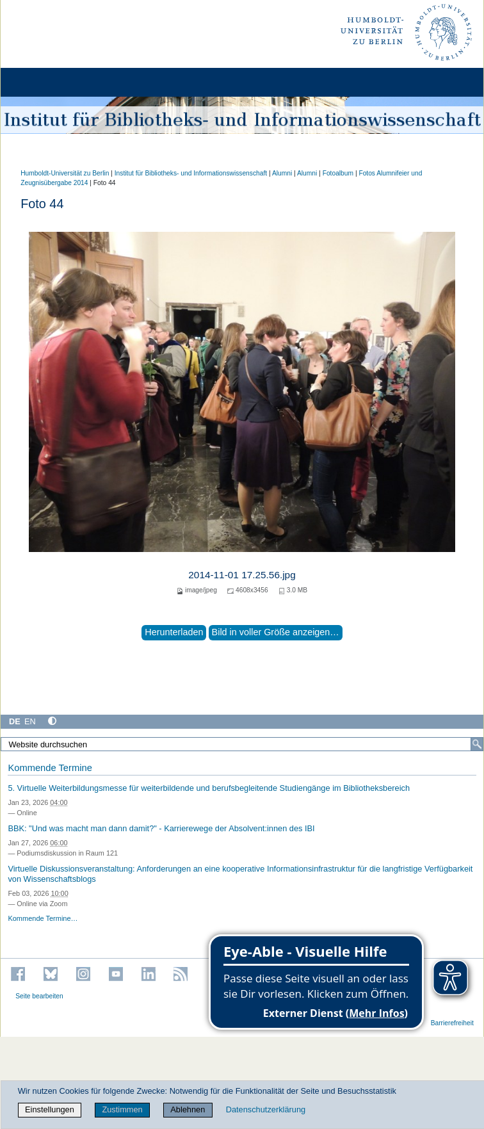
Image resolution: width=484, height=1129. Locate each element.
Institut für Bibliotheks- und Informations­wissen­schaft (191, 173)
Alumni (282, 173)
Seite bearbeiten (39, 996)
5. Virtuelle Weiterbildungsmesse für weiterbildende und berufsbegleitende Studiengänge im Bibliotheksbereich (209, 788)
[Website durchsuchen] (242, 744)
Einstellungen (49, 1109)
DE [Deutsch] (14, 721)
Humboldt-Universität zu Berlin (64, 173)
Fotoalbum (338, 173)
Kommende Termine (50, 768)
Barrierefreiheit (452, 1023)
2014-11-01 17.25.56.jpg (241, 574)
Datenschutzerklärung (265, 1109)
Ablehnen (187, 1109)
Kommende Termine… (42, 918)
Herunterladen (174, 632)
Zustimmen (122, 1109)
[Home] (46, 82)
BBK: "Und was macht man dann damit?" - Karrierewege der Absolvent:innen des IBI (161, 828)
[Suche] (477, 744)
